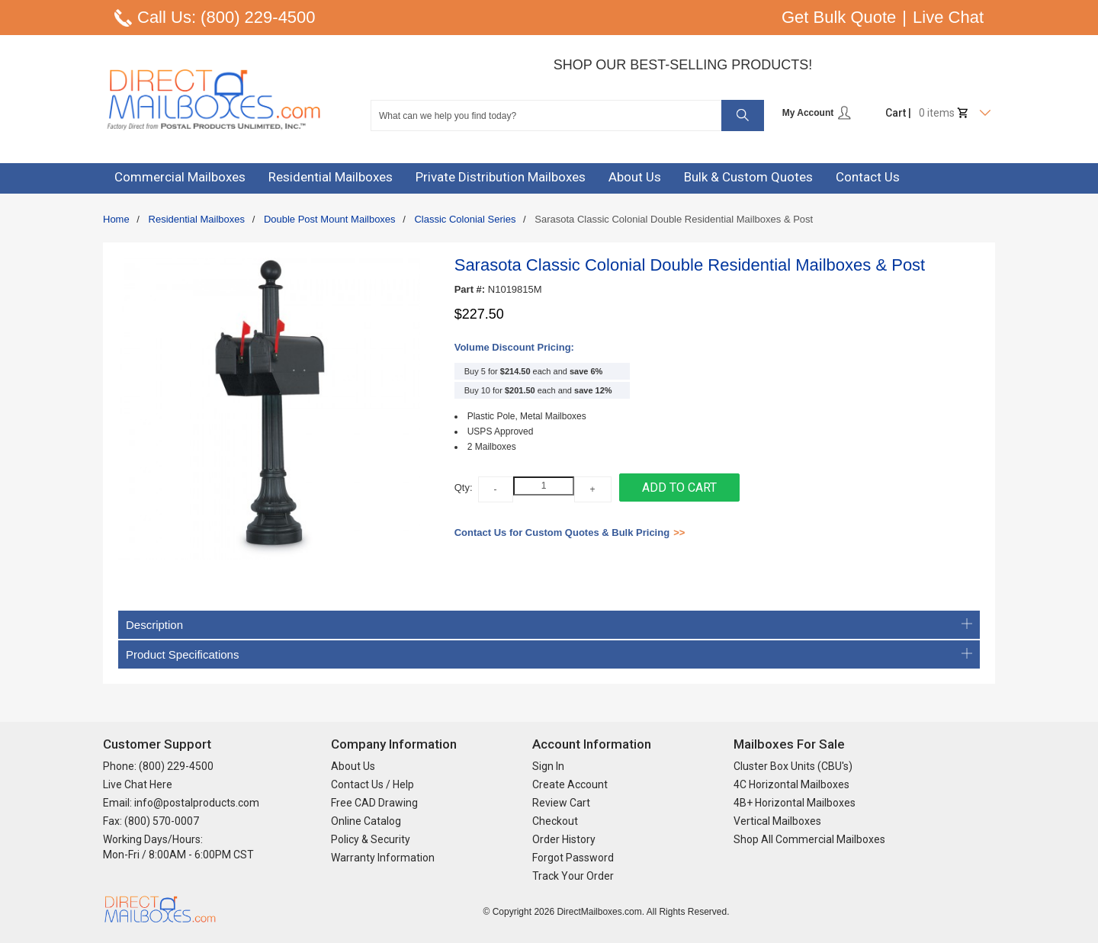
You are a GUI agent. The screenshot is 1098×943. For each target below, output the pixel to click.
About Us (353, 766)
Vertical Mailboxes (777, 821)
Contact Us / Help (372, 784)
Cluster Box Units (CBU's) (793, 766)
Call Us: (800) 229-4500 (226, 17)
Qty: (463, 487)
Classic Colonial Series (464, 219)
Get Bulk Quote (839, 17)
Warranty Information (383, 858)
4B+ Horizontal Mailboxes (795, 803)
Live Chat (948, 17)
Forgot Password (573, 858)
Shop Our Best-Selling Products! (683, 64)
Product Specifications (549, 654)
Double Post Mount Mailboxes (330, 219)
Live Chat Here (137, 784)
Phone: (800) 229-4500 (158, 766)
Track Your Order (573, 876)
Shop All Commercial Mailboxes (809, 839)
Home (116, 219)
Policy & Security (370, 839)
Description (549, 624)
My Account (817, 112)
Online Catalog (366, 821)
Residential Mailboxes (197, 219)
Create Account (570, 784)
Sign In (548, 766)
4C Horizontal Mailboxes (791, 784)
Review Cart (561, 803)
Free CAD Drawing (374, 803)
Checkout (555, 821)
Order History (564, 839)
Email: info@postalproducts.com (181, 803)
